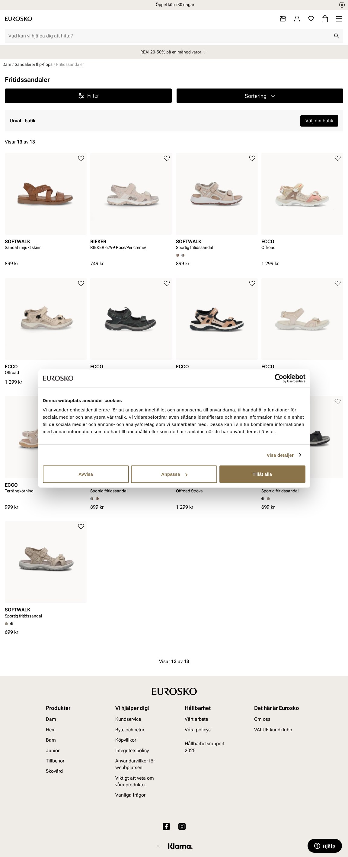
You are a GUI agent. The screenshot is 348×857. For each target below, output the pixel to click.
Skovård (54, 771)
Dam (6, 64)
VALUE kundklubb (273, 730)
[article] (46, 206)
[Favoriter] (311, 18)
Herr (50, 730)
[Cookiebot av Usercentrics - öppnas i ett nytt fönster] (279, 378)
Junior (52, 750)
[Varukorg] (325, 18)
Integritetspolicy (132, 750)
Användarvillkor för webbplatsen (135, 764)
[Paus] (342, 5)
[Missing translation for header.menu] (339, 18)
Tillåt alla (262, 474)
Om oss (262, 719)
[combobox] (169, 36)
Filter (88, 95)
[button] (260, 96)
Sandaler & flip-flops (34, 64)
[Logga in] (297, 18)
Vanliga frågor (130, 795)
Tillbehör (55, 761)
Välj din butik (319, 121)
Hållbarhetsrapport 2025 (205, 747)
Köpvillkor (125, 740)
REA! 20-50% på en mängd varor (174, 52)
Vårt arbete (196, 719)
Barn (51, 740)
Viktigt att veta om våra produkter (134, 781)
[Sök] (336, 36)
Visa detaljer (280, 454)
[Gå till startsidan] (18, 18)
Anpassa (174, 474)
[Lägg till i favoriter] (81, 158)
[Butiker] (283, 18)
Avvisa (85, 474)
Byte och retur (129, 730)
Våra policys (198, 730)
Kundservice (128, 719)
